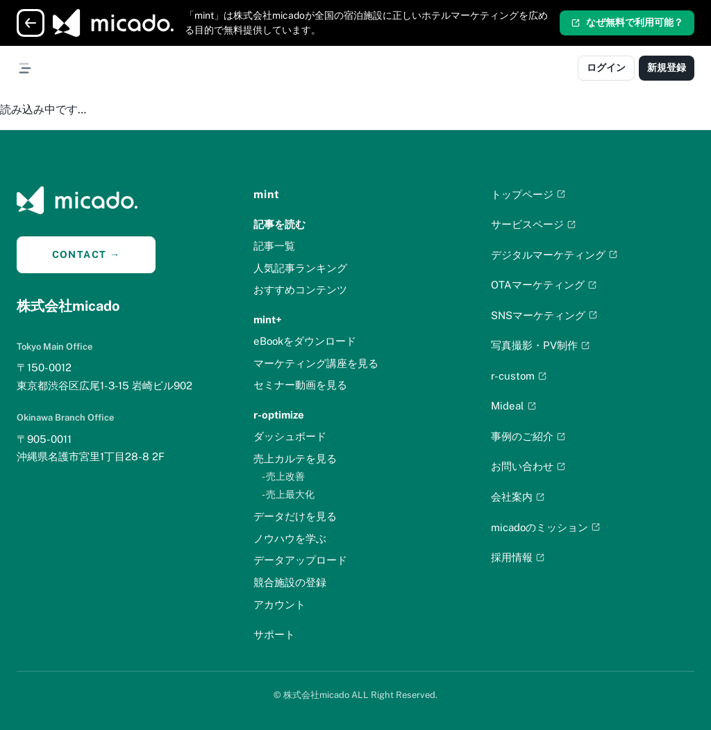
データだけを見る (295, 516)
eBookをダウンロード (304, 341)
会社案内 (518, 497)
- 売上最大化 (288, 494)
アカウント (279, 604)
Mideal (514, 406)
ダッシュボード (289, 436)
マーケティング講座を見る (315, 363)
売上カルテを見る (295, 458)
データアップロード (300, 560)
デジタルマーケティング (554, 255)
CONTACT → (86, 254)
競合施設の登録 (289, 582)
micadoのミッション (546, 527)
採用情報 (518, 557)
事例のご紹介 (528, 436)
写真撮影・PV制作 (540, 345)
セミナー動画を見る (300, 385)
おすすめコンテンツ (300, 289)
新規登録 (666, 67)
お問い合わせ (528, 466)
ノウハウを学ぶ (289, 538)
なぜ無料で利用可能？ (627, 22)
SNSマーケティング (544, 315)
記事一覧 (274, 246)
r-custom (519, 376)
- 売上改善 (283, 476)
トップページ (528, 194)
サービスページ (533, 224)
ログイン (606, 67)
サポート (274, 634)
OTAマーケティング (544, 285)
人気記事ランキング (300, 268)
